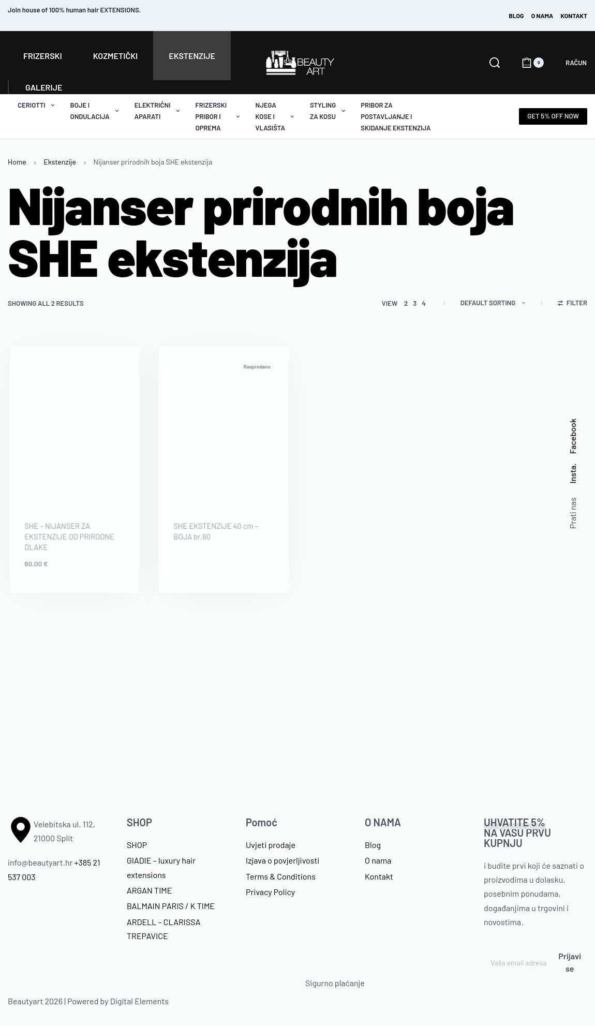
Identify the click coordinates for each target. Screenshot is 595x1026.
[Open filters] (572, 304)
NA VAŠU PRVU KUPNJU (517, 832)
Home (17, 161)
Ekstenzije (59, 161)
